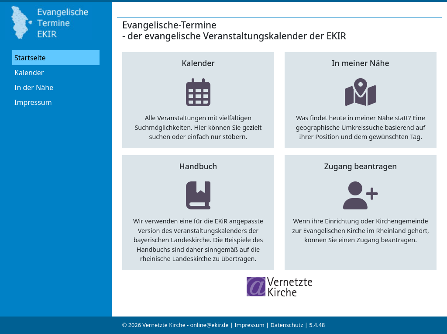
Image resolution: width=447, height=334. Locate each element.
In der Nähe (33, 87)
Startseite (30, 58)
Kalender (29, 72)
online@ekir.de (209, 325)
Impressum (33, 102)
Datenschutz (286, 325)
